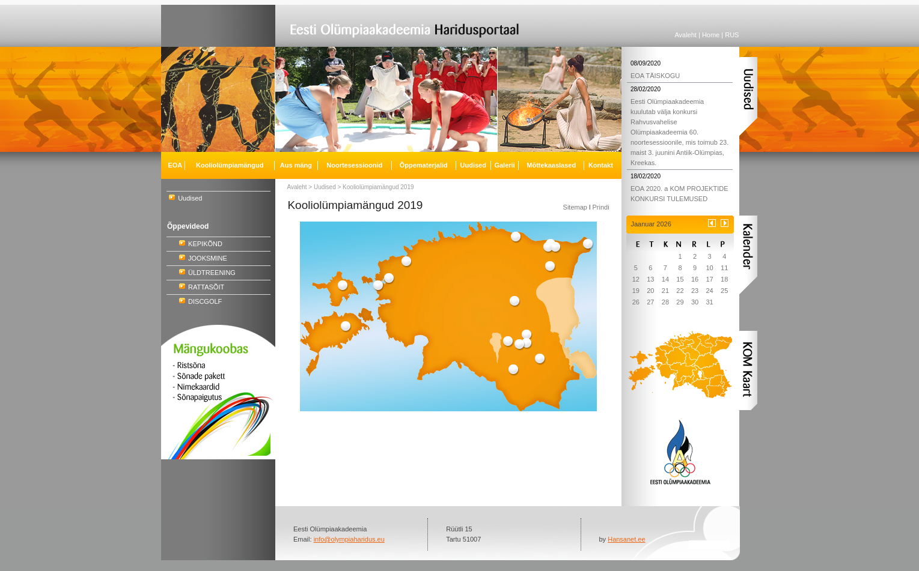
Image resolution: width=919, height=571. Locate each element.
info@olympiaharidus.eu (349, 539)
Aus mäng (296, 165)
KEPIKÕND (205, 243)
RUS (732, 34)
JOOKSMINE (207, 258)
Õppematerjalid (424, 165)
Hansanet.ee (626, 539)
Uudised (190, 198)
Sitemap (575, 207)
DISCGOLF (205, 301)
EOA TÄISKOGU (655, 75)
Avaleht (685, 34)
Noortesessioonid (354, 165)
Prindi (600, 207)
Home (710, 34)
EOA (175, 165)
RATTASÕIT (206, 287)
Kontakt (600, 165)
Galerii (504, 165)
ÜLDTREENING (212, 272)
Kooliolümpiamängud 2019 (378, 187)
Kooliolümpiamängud (229, 165)
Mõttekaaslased (551, 165)
